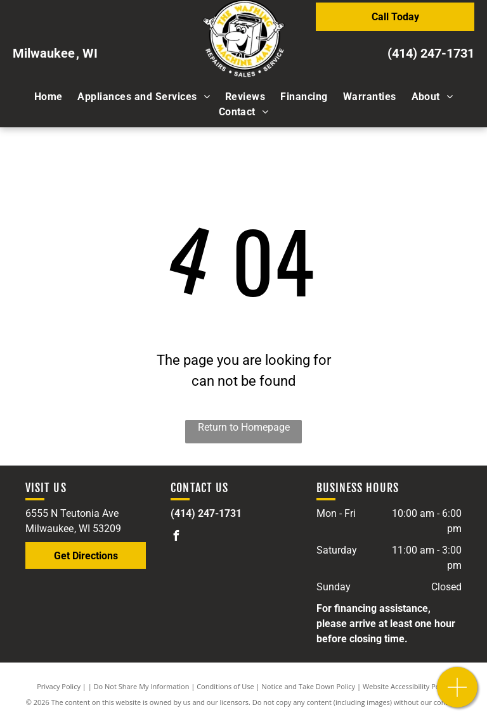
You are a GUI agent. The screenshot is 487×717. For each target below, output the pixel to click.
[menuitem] (48, 97)
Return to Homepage (244, 427)
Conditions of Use (225, 686)
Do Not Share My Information (142, 686)
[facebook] (175, 537)
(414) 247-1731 (430, 53)
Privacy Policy (59, 686)
